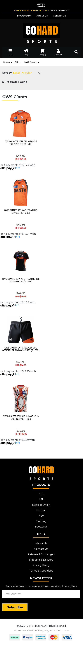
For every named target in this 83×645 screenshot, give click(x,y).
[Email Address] (41, 594)
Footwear (41, 526)
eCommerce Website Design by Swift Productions (41, 630)
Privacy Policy (41, 565)
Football (41, 510)
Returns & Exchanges (41, 554)
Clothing (41, 521)
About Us (42, 15)
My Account (24, 15)
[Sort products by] (27, 73)
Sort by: (7, 72)
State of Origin (41, 504)
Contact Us (59, 15)
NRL (41, 493)
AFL (41, 499)
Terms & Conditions (41, 570)
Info (17, 168)
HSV (41, 515)
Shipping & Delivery (41, 559)
